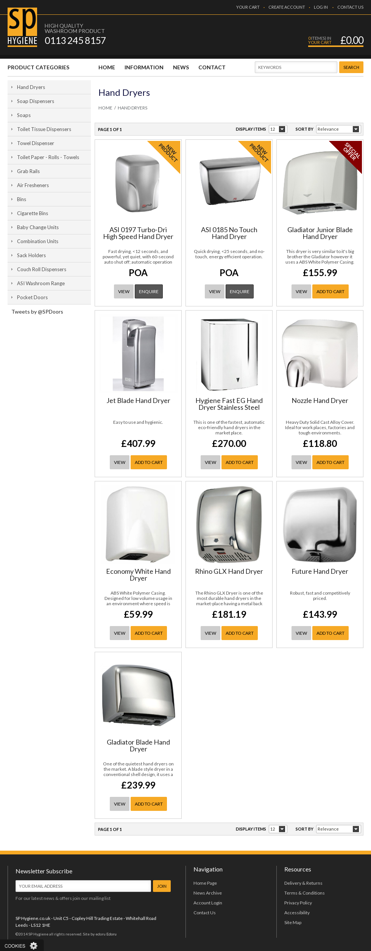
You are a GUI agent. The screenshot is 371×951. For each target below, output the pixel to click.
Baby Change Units (38, 227)
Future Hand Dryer (320, 571)
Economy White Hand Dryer (138, 574)
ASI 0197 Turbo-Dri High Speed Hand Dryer (138, 232)
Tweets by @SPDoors (37, 311)
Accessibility (297, 912)
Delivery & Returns (303, 883)
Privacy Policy (298, 903)
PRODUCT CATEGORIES (38, 67)
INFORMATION (144, 67)
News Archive (207, 893)
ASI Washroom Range (41, 283)
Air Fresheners (33, 185)
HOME (106, 67)
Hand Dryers (31, 87)
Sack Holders (31, 255)
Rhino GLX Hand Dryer (229, 571)
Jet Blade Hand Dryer (138, 400)
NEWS (181, 67)
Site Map (292, 922)
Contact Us (204, 912)
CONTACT (212, 67)
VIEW (123, 291)
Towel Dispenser (35, 143)
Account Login (207, 903)
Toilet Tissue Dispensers (44, 129)
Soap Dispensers (35, 101)
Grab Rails (28, 171)
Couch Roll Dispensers (41, 269)
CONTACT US (350, 7)
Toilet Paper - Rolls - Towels (48, 157)
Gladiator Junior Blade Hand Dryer (320, 232)
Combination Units (37, 241)
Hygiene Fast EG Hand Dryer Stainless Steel (229, 403)
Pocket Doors (32, 297)
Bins (21, 199)
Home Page (205, 883)
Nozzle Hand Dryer (320, 400)
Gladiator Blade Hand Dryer (138, 745)
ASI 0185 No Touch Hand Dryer (229, 232)
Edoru (111, 934)
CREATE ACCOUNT (286, 7)
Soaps (24, 115)
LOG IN (321, 7)
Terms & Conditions (304, 893)
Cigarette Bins (32, 213)
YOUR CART (248, 7)
